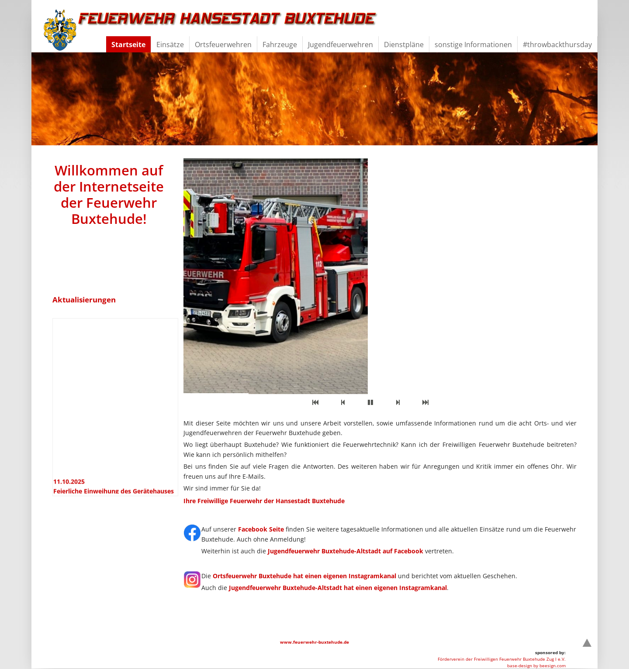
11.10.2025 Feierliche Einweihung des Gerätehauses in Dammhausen (113, 493)
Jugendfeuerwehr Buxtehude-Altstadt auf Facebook (345, 551)
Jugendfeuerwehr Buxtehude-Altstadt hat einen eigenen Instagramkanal (338, 587)
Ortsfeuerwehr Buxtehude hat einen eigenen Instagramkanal (304, 576)
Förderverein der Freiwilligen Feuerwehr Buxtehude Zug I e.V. (502, 659)
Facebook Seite (261, 529)
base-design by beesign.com (536, 665)
